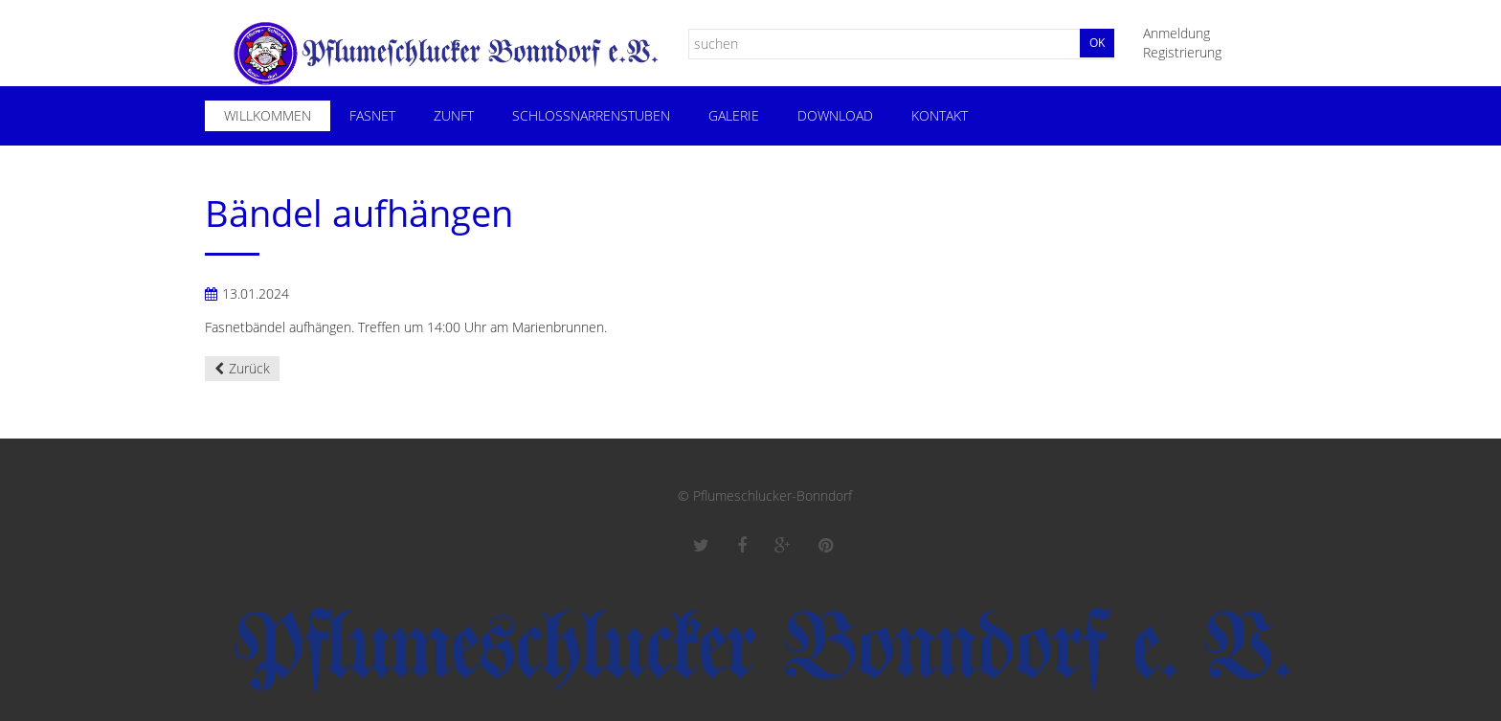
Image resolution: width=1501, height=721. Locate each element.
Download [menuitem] (835, 115)
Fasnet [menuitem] (372, 115)
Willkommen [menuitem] (267, 115)
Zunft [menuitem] (454, 115)
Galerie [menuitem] (733, 115)
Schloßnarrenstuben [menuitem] (591, 115)
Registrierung (1182, 52)
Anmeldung (1176, 33)
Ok (1097, 42)
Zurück (249, 368)
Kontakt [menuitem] (939, 115)
